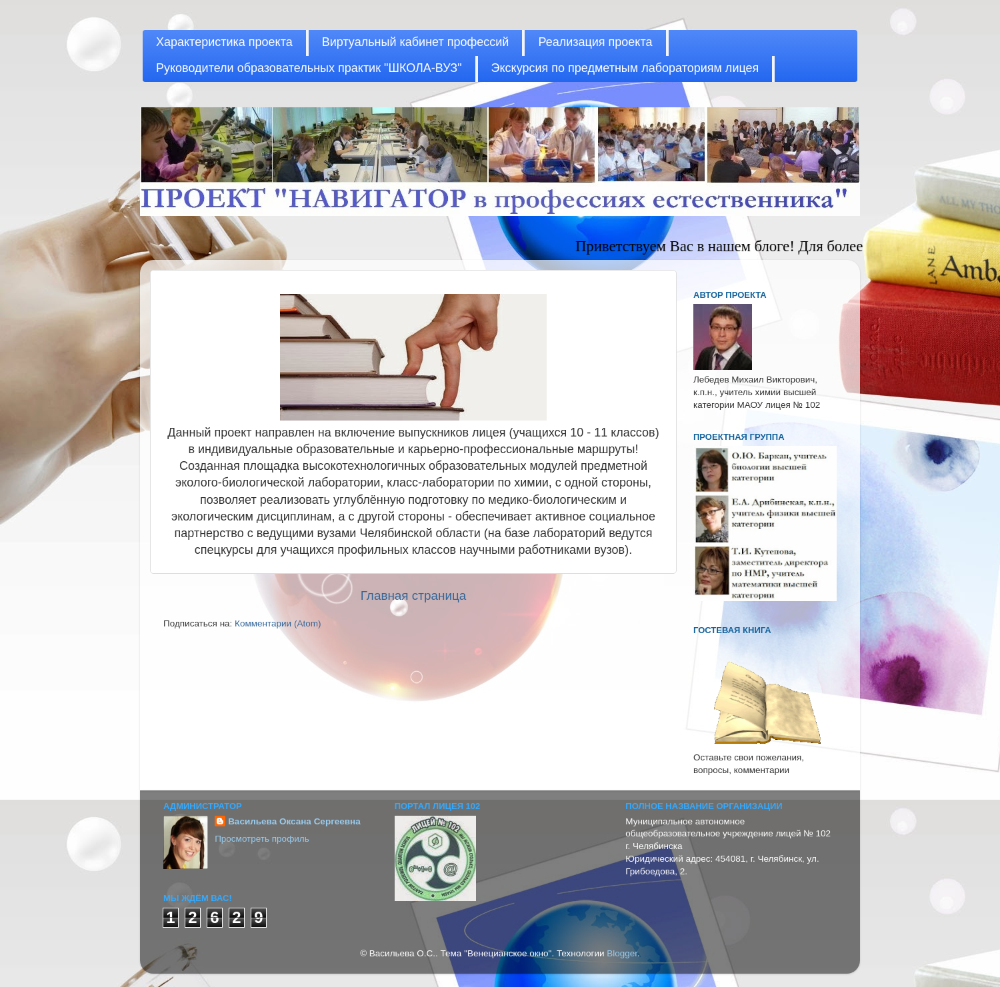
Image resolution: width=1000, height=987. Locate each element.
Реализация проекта (595, 42)
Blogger (622, 953)
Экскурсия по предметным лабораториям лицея (625, 68)
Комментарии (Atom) (278, 623)
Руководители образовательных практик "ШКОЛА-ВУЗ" (309, 68)
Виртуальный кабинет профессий (415, 42)
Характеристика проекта (224, 42)
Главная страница (414, 595)
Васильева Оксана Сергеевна (294, 821)
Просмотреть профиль (262, 839)
